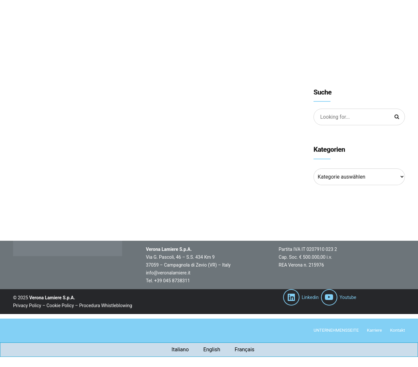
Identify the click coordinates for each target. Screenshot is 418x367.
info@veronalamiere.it (168, 272)
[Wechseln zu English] (207, 350)
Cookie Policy (60, 305)
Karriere (373, 330)
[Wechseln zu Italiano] (176, 350)
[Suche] (396, 117)
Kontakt (397, 330)
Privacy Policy (27, 305)
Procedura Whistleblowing (105, 305)
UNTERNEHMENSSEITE (333, 330)
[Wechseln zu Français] (240, 350)
